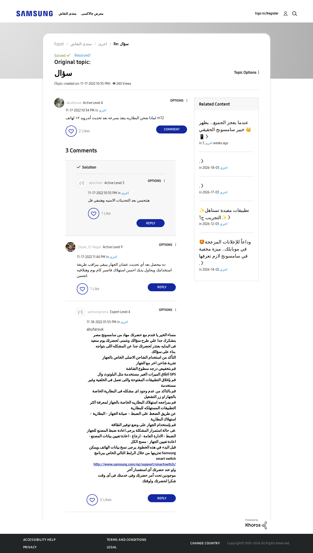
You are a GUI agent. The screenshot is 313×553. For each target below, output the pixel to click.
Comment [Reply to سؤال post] (172, 129)
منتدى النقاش (68, 14)
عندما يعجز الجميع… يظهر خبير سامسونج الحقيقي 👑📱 (225, 130)
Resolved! (82, 55)
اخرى (102, 110)
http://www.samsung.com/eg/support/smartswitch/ (135, 464)
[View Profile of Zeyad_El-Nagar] (89, 247)
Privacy (30, 547)
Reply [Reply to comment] (150, 223)
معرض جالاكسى (92, 14)
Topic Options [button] (245, 72)
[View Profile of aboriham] (96, 183)
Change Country (205, 543)
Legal (112, 547)
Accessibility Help (39, 540)
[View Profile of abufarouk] (73, 103)
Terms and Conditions (127, 540)
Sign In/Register (267, 13)
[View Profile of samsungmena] (98, 312)
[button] (179, 101)
